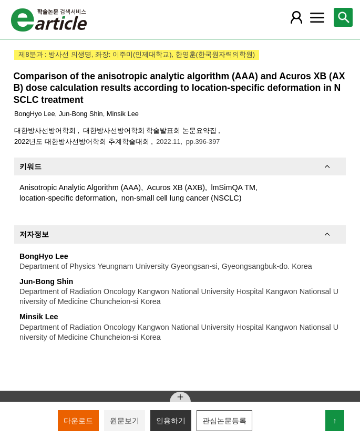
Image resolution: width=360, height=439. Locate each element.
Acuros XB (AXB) (176, 187)
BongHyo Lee (34, 114)
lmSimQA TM (233, 187)
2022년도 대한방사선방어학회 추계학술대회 (82, 141)
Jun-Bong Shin (81, 114)
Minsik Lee (123, 114)
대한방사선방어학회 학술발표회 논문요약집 (151, 130)
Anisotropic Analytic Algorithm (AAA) (80, 187)
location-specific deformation (67, 198)
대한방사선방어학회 (46, 130)
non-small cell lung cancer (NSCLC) (181, 198)
